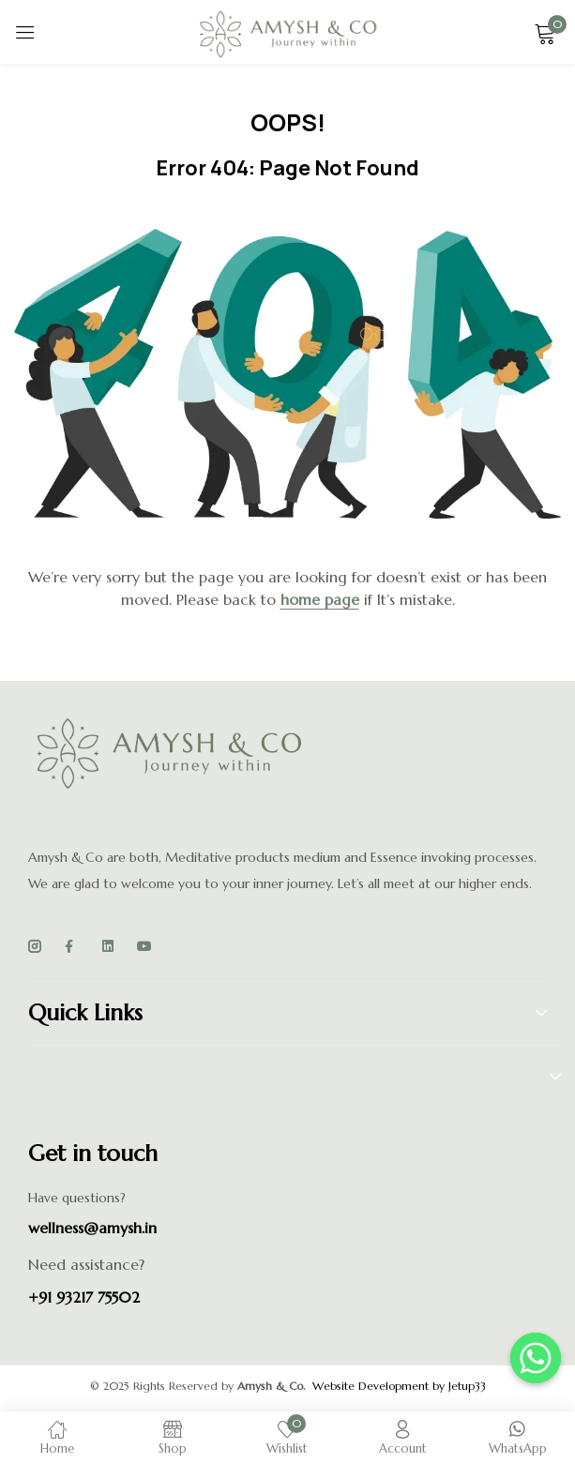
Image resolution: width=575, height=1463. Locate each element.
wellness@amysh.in (92, 1227)
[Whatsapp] (535, 1358)
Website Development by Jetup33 (399, 1386)
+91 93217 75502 (84, 1297)
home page (319, 599)
